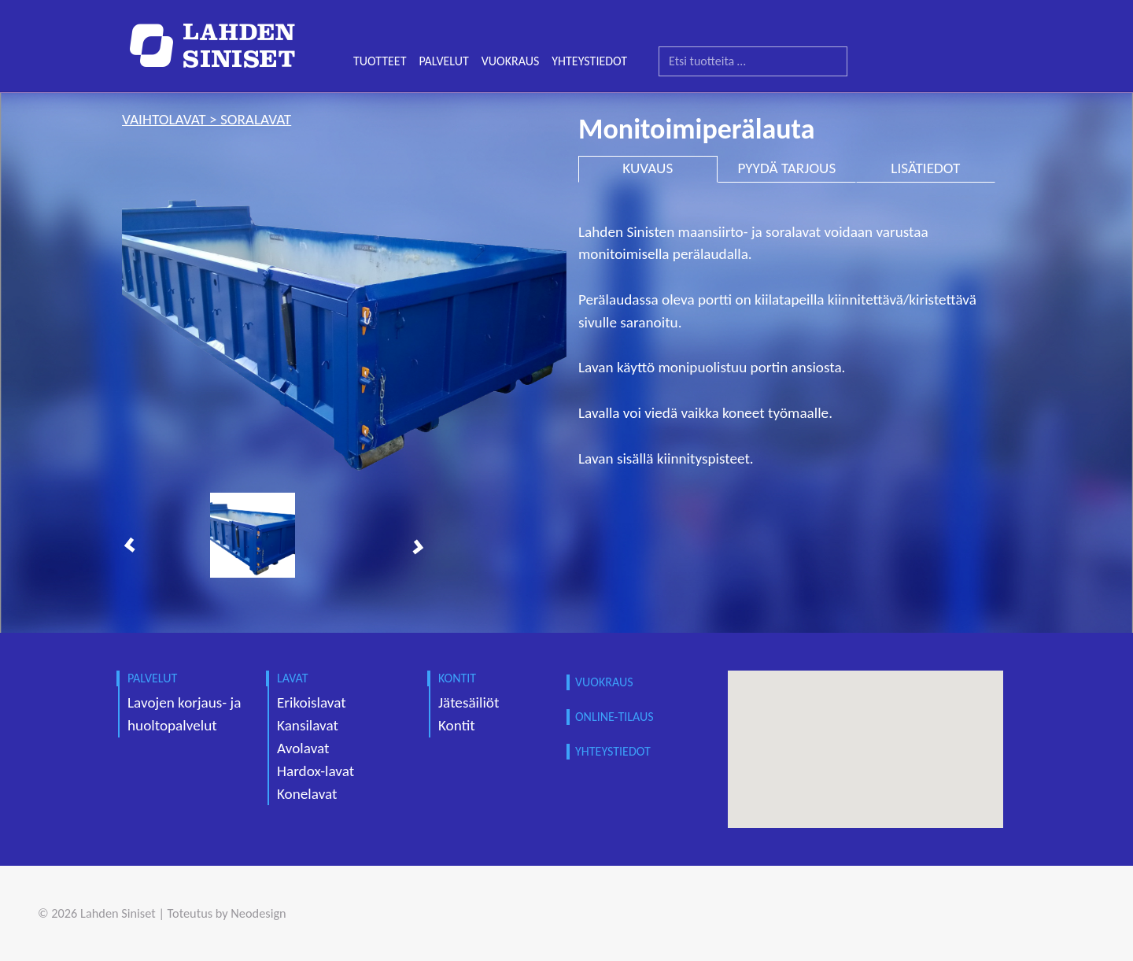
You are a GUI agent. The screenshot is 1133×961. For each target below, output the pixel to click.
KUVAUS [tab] (647, 168)
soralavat (255, 119)
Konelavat (307, 794)
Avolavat (303, 748)
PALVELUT (443, 61)
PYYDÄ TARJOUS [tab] (786, 168)
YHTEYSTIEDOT (589, 61)
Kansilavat (307, 725)
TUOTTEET (379, 61)
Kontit (456, 725)
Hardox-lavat (315, 771)
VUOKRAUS (511, 61)
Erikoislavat (311, 702)
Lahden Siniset (118, 913)
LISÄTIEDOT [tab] (925, 168)
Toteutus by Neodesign (227, 913)
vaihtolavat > (171, 119)
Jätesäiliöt (468, 702)
